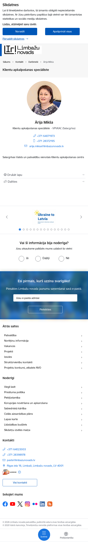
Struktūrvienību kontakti (18, 362)
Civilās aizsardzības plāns (18, 413)
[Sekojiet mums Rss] (49, 503)
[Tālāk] (81, 217)
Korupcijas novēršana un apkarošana (26, 403)
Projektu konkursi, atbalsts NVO (22, 367)
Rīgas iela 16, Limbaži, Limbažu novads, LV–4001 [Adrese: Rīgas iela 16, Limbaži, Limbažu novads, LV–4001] (35, 465)
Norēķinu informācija (16, 340)
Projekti (8, 351)
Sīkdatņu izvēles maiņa (17, 430)
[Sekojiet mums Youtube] (12, 504)
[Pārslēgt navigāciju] (44, 535)
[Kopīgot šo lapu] (44, 181)
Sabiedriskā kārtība (15, 408)
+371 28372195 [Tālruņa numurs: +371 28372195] (46, 141)
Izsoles (8, 356)
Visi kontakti (20, 482)
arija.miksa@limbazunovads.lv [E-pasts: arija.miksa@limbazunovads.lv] (46, 146)
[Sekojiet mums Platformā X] (20, 504)
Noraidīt (20, 31)
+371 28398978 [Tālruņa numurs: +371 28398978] (16, 454)
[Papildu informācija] (19, 472)
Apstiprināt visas (62, 31)
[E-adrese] (9, 472)
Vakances (9, 346)
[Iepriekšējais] (7, 217)
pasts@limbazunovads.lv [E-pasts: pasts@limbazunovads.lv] (21, 460)
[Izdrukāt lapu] (44, 174)
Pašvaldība (10, 335)
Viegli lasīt (9, 386)
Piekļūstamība (12, 397)
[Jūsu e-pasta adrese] (45, 298)
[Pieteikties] (45, 309)
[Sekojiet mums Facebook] (5, 504)
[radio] (23, 258)
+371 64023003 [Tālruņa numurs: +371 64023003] (16, 449)
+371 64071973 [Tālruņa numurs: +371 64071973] (46, 136)
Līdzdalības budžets (15, 424)
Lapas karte (11, 419)
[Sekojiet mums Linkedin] (42, 504)
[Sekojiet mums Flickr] (35, 504)
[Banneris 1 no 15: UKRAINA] (44, 217)
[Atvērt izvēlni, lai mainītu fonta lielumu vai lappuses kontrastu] (66, 536)
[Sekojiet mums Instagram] (27, 503)
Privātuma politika (14, 392)
